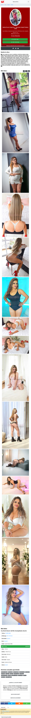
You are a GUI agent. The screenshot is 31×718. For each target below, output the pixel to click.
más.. (3, 713)
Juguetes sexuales (14, 675)
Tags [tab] (8, 707)
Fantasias (11, 673)
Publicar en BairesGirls (5, 711)
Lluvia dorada (20, 675)
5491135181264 (9, 635)
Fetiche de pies (16, 673)
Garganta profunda (4, 675)
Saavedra (6, 641)
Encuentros (7, 673)
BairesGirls (15, 1)
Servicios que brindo (15, 697)
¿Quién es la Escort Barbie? (15, 682)
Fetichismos (22, 673)
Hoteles (9, 675)
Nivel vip (24, 675)
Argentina (8, 638)
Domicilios (3, 673)
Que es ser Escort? (15, 694)
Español (6, 664)
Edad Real (27, 646)
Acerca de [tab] (3, 707)
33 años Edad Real (15, 35)
